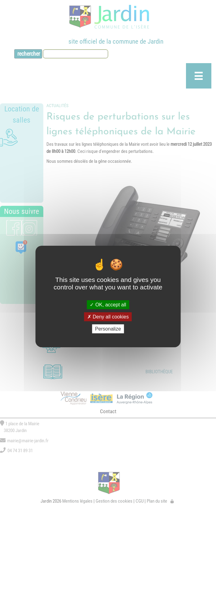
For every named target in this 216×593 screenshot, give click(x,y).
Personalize (108, 328)
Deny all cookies (108, 316)
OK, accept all (108, 304)
